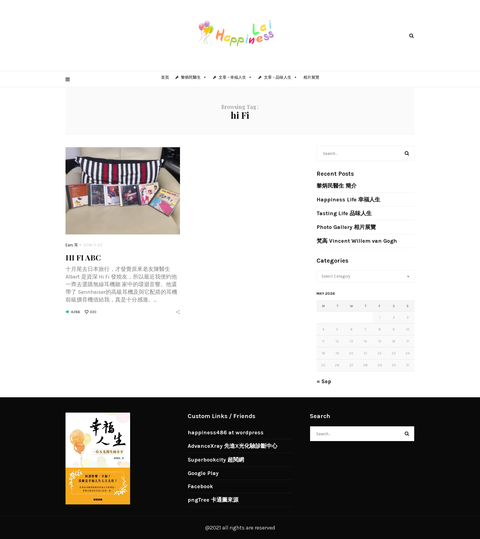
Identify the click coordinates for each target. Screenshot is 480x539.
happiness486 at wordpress (226, 432)
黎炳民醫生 (194, 77)
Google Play (203, 473)
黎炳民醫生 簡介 (337, 185)
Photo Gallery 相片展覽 (346, 227)
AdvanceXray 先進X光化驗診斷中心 (232, 446)
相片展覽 (311, 77)
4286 (75, 312)
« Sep (324, 381)
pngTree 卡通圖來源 (213, 499)
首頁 (165, 77)
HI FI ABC (83, 257)
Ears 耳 (72, 245)
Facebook (200, 486)
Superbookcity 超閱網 (216, 459)
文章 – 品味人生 (280, 77)
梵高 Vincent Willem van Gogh (357, 241)
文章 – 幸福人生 (235, 77)
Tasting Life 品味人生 (344, 213)
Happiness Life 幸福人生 (348, 199)
